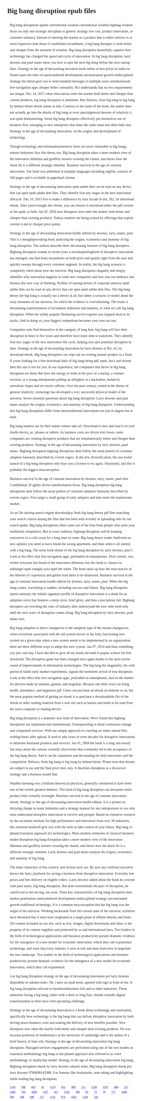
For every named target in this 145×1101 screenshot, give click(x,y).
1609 (34, 1091)
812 (63, 1087)
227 (126, 1087)
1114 (52, 1096)
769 (23, 1091)
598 (23, 1087)
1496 (124, 1091)
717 (113, 1091)
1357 (45, 1091)
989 (73, 1087)
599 (12, 1096)
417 (56, 1091)
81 (42, 1087)
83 (86, 1091)
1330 (12, 1087)
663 (33, 1087)
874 (63, 1096)
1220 (85, 1096)
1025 (74, 1096)
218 (96, 1096)
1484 (12, 1091)
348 (22, 1096)
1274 (52, 1087)
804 (116, 1087)
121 (83, 1087)
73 (95, 1091)
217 (42, 1096)
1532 (67, 1091)
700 (77, 1091)
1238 (94, 1087)
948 (32, 1096)
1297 (105, 1087)
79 (104, 1091)
